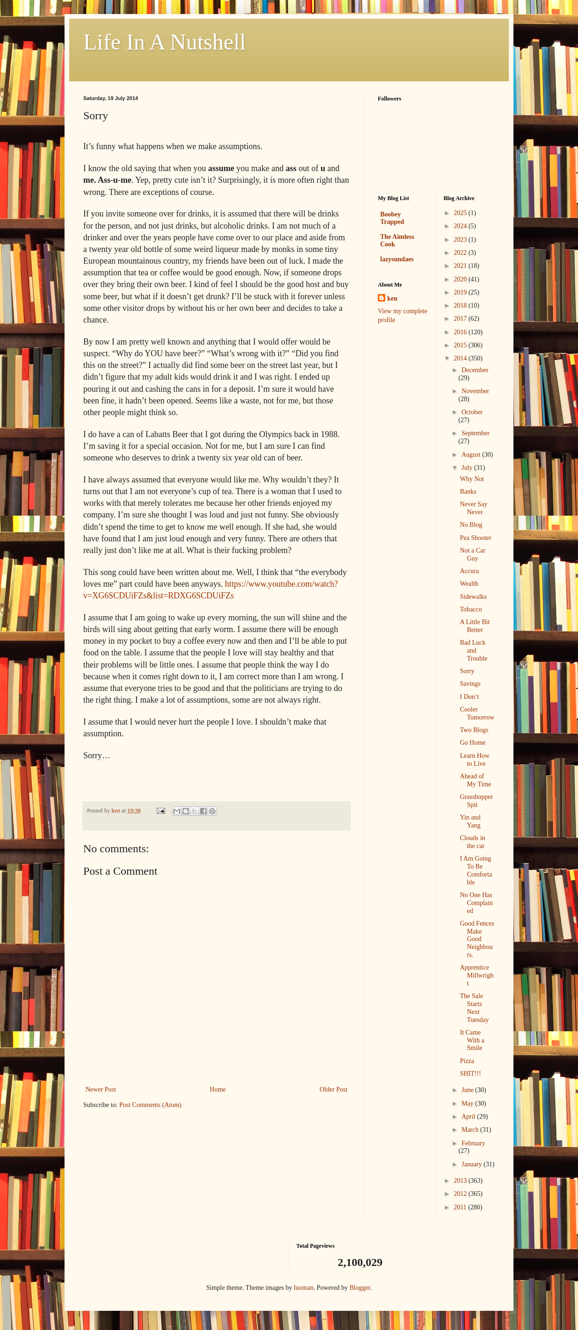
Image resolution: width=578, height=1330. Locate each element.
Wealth (469, 583)
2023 (461, 239)
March (471, 1129)
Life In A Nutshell (164, 41)
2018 (461, 305)
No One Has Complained (476, 902)
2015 (461, 345)
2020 (461, 279)
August (472, 454)
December (475, 370)
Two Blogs (474, 729)
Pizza (467, 1060)
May (468, 1103)
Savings (470, 683)
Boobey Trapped (392, 218)
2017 (461, 318)
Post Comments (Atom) (150, 1104)
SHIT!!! (470, 1073)
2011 (461, 1207)
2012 (461, 1193)
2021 (461, 265)
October (472, 412)
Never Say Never (473, 508)
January (473, 1164)
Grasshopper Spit (476, 800)
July (468, 467)
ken (392, 298)
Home (218, 1089)
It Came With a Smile (472, 1040)
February (473, 1143)
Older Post (334, 1089)
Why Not (472, 478)
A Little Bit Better (475, 625)
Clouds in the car (472, 841)
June (468, 1089)
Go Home (472, 742)
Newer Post (101, 1089)
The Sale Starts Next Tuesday (474, 1007)
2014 (461, 358)
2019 (461, 292)
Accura (469, 571)
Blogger (359, 1287)
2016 (461, 332)
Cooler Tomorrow (477, 713)
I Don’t (469, 696)
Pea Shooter (475, 537)
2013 (461, 1180)
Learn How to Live (474, 759)
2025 (461, 212)
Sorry (467, 671)
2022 (461, 252)
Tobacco (471, 609)
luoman (303, 1287)
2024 (461, 226)
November (475, 391)
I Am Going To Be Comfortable (476, 870)
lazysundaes (397, 259)
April (469, 1116)
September (476, 433)
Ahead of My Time (475, 780)
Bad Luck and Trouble (473, 650)
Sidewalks (473, 596)
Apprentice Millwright (476, 975)
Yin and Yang (470, 821)
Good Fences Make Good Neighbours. (477, 939)
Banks (468, 491)
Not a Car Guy (472, 554)
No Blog (471, 524)
